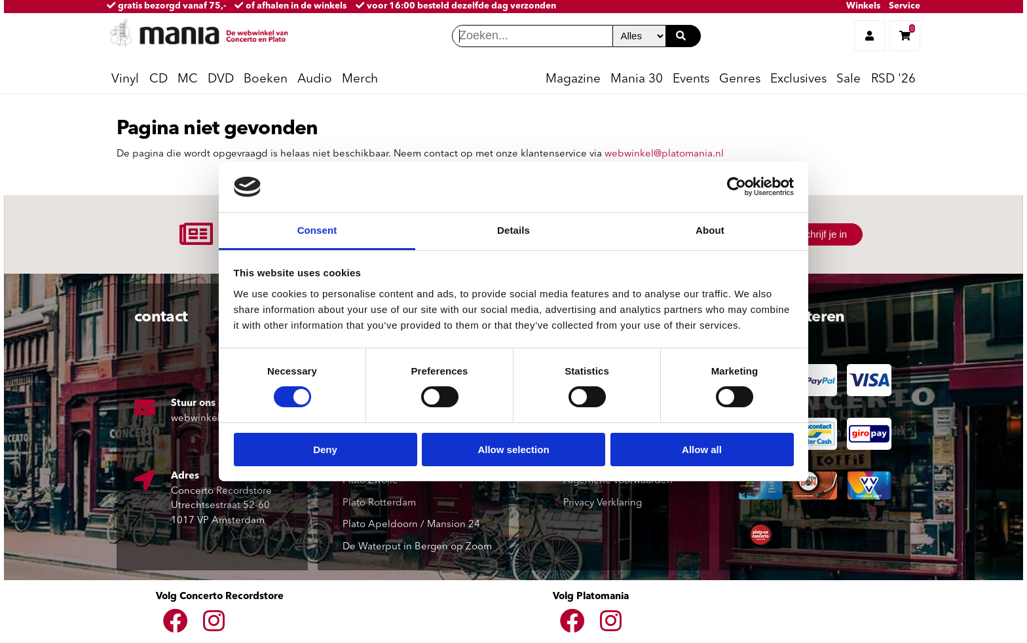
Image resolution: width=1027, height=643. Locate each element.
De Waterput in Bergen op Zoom (417, 547)
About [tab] (710, 230)
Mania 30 (636, 79)
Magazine (573, 79)
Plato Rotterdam (379, 503)
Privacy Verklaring (602, 503)
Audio (314, 79)
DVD (221, 79)
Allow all (702, 449)
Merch (360, 79)
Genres (739, 79)
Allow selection (513, 449)
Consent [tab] (317, 230)
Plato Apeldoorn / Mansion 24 (411, 525)
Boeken (266, 79)
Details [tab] (513, 230)
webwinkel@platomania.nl (664, 154)
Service (904, 6)
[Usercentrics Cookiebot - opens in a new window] (736, 186)
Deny (325, 449)
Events (691, 79)
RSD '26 (893, 79)
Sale (848, 79)
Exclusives (798, 79)
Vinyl (125, 79)
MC (187, 79)
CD (158, 79)
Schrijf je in (823, 234)
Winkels (863, 6)
